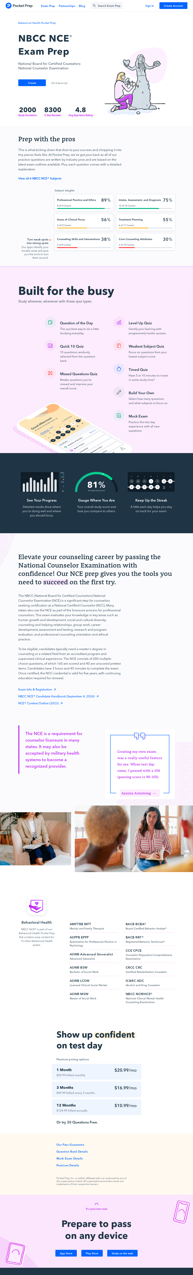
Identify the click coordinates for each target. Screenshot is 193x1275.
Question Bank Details (72, 1151)
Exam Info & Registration (35, 689)
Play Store (92, 1253)
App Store (66, 1253)
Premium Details (68, 1165)
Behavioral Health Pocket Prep (37, 23)
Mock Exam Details (70, 1158)
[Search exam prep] (107, 5)
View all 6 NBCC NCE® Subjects (39, 178)
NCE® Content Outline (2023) (38, 703)
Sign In (149, 5)
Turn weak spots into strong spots (37, 241)
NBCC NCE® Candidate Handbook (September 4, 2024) (56, 696)
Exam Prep (48, 6)
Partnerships (67, 6)
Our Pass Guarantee (70, 1144)
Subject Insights (65, 190)
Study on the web (122, 1253)
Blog (82, 6)
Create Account (173, 5)
